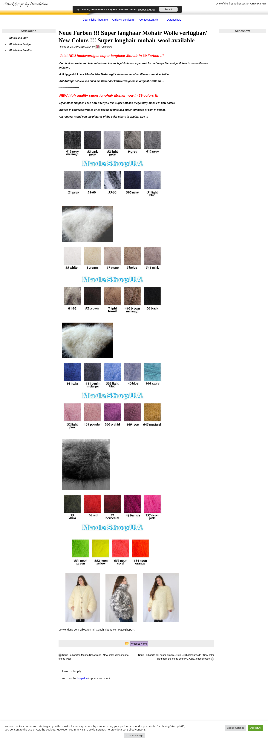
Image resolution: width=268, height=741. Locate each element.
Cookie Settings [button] (235, 727)
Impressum (13, 719)
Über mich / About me (95, 19)
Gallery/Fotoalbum (123, 19)
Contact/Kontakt (148, 19)
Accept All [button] (255, 727)
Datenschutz (174, 19)
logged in (82, 678)
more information (146, 9)
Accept (168, 9)
